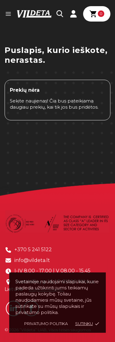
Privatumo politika (46, 323)
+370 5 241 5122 (33, 249)
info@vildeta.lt (32, 260)
